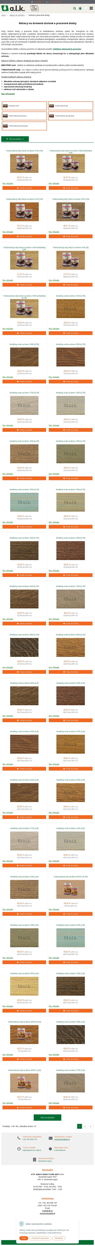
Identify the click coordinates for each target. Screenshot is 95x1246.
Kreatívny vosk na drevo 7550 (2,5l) (70, 925)
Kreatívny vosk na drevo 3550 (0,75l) (70, 635)
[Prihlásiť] (80, 8)
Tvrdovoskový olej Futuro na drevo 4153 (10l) (24, 199)
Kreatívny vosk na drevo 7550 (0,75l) (24, 489)
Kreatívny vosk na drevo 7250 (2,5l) (70, 828)
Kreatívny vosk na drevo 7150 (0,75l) (24, 393)
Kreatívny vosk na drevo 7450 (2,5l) (24, 925)
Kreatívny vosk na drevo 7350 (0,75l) (24, 441)
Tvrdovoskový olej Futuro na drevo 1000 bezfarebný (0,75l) (24, 297)
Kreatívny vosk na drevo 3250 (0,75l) (24, 344)
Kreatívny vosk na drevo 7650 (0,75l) (70, 489)
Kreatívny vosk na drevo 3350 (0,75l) (70, 344)
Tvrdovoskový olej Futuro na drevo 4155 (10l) (70, 199)
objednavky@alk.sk (62, 1139)
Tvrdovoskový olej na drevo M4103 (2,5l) (24, 1022)
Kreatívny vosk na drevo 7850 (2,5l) (70, 1022)
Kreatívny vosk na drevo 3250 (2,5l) (24, 780)
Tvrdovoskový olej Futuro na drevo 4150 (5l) (71, 248)
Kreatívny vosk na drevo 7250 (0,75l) (70, 393)
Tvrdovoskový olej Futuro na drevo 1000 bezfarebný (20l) (24, 249)
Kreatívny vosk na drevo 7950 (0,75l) (24, 538)
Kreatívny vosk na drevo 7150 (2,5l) (24, 828)
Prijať (24, 1238)
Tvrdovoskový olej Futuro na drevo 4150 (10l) (24, 151)
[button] (74, 8)
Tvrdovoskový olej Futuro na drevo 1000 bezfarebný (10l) (70, 152)
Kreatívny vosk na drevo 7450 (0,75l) (70, 441)
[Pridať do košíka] (24, 188)
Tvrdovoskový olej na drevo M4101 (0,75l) (71, 877)
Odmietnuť (59, 1238)
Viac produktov (47, 1117)
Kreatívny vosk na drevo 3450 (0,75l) (70, 538)
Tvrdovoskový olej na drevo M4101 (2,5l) (24, 1070)
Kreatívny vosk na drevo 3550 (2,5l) (70, 780)
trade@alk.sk (38, 2)
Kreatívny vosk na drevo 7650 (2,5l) (24, 973)
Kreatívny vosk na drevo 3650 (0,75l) (24, 586)
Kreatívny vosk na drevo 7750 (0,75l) (70, 586)
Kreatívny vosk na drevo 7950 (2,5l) (70, 973)
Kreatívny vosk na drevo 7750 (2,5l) (70, 1070)
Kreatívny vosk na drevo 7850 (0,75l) (24, 635)
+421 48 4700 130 (55, 2)
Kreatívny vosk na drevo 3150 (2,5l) (70, 731)
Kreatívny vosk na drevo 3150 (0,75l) (70, 296)
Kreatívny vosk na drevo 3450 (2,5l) (70, 683)
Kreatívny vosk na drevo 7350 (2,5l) (24, 877)
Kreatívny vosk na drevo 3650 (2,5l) (24, 683)
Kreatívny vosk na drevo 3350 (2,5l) (24, 731)
